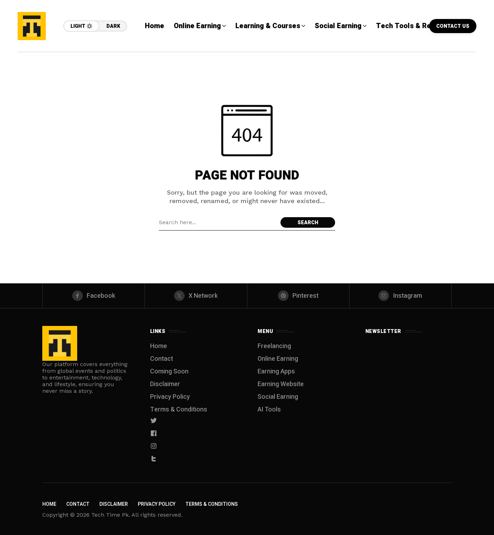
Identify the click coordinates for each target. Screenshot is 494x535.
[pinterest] (298, 295)
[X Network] (196, 295)
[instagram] (400, 295)
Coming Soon (169, 371)
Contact (161, 359)
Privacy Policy (170, 397)
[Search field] (218, 222)
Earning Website (281, 384)
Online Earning (278, 359)
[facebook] (93, 295)
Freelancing (274, 346)
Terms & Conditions (178, 409)
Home (158, 346)
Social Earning (278, 397)
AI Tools (269, 409)
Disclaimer (165, 384)
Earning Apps (276, 371)
